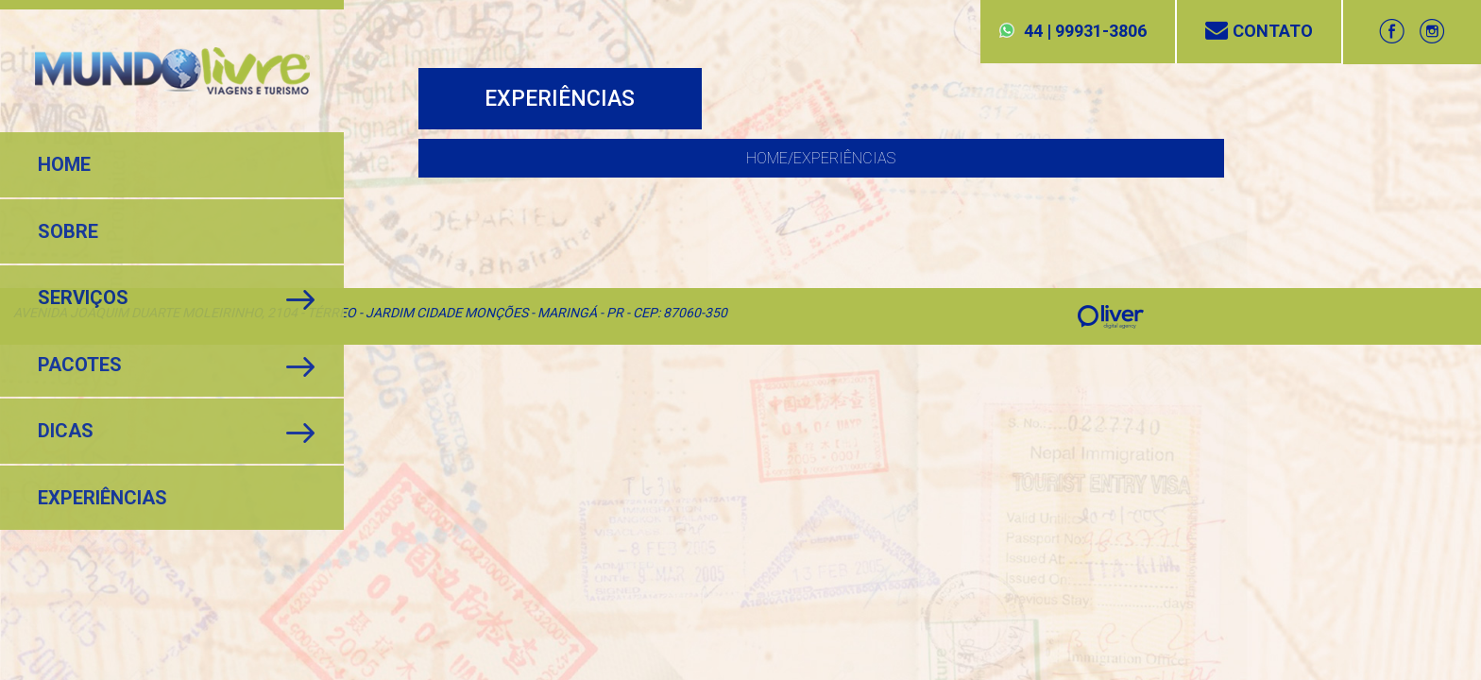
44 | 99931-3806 (1085, 31)
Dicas (66, 430)
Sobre (68, 231)
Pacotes (80, 364)
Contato (1259, 31)
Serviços (83, 297)
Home (64, 164)
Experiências (102, 497)
